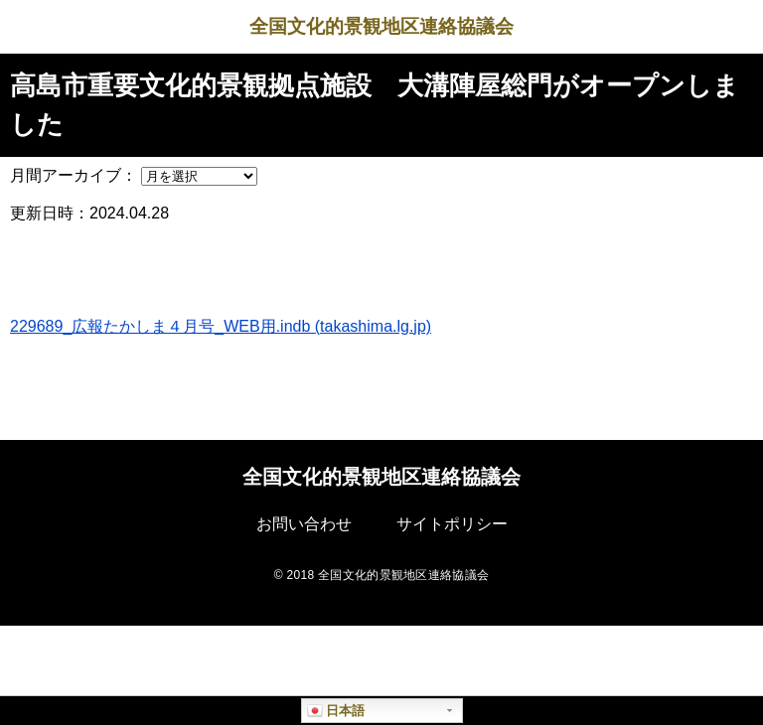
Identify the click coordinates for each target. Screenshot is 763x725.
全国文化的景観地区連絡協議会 (381, 26)
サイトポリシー (452, 523)
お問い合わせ (304, 523)
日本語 (336, 711)
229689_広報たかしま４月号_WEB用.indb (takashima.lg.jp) (220, 326)
